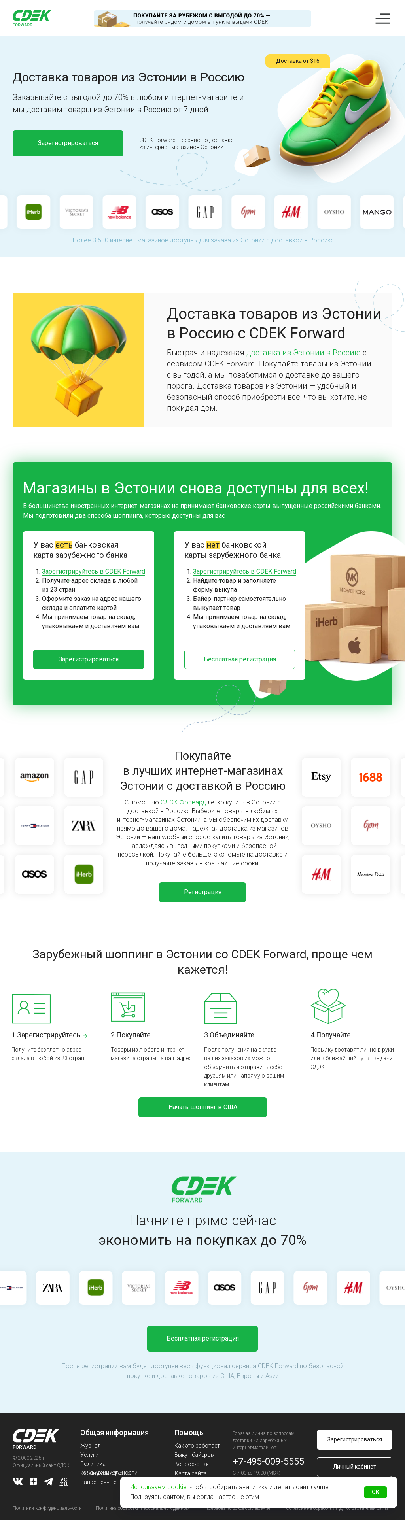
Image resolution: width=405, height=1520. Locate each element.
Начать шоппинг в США (202, 1107)
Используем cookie (158, 1487)
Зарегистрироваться (68, 143)
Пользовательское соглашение (237, 1508)
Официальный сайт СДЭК (41, 1465)
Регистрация (202, 892)
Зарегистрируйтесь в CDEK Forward (93, 571)
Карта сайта (191, 1473)
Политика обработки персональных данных (142, 1508)
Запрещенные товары (108, 1482)
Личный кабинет (354, 1466)
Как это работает (197, 1446)
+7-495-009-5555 (268, 1461)
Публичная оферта (104, 1473)
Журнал (90, 1446)
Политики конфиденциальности (47, 1508)
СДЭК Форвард (183, 802)
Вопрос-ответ (192, 1464)
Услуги (89, 1455)
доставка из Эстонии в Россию (303, 352)
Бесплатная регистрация (240, 659)
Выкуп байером (194, 1455)
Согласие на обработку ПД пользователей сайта (337, 1508)
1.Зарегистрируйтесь (45, 1035)
